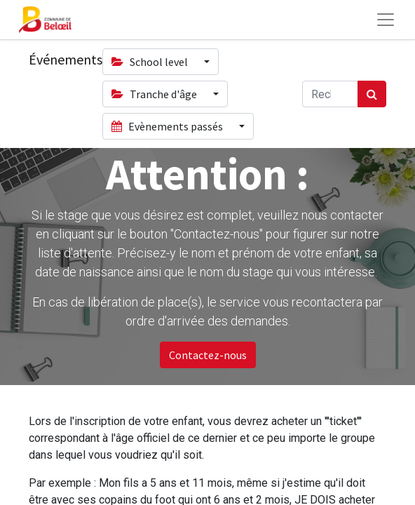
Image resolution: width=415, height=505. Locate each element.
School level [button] (150, 62)
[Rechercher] (372, 94)
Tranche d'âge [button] (155, 94)
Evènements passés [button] (168, 126)
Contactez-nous (208, 355)
